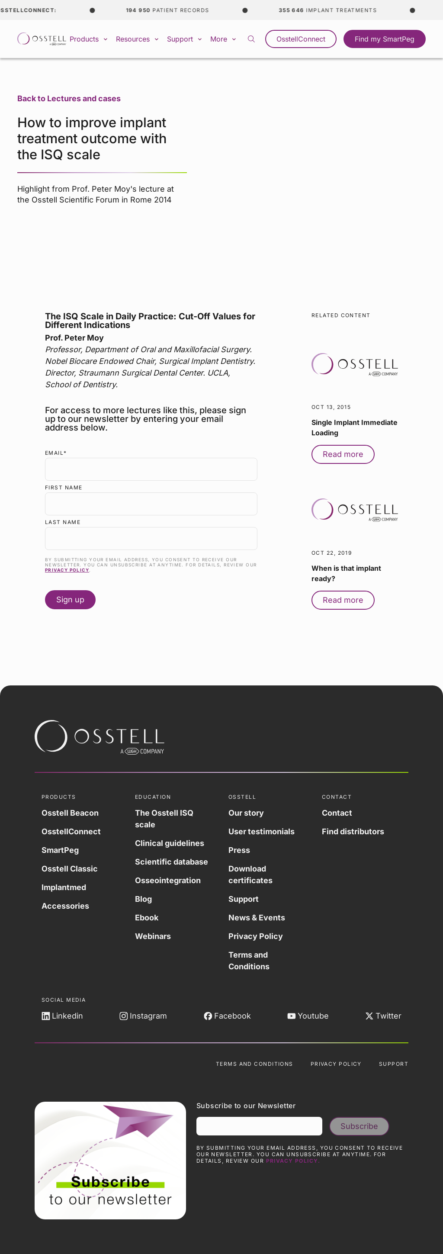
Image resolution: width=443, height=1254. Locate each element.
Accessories (65, 905)
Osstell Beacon (70, 812)
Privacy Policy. (293, 1161)
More (224, 39)
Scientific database (171, 861)
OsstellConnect (300, 39)
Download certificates (250, 874)
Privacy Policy (67, 569)
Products (89, 39)
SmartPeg (60, 850)
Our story (246, 812)
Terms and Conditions (249, 960)
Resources (138, 39)
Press (239, 850)
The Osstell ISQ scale (164, 818)
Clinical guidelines (169, 843)
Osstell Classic (70, 868)
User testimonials (261, 831)
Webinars (153, 936)
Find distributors (353, 831)
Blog (143, 899)
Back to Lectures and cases (69, 98)
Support (185, 39)
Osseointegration (168, 880)
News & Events (256, 917)
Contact (337, 812)
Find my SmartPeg (384, 39)
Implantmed (64, 887)
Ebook (146, 917)
